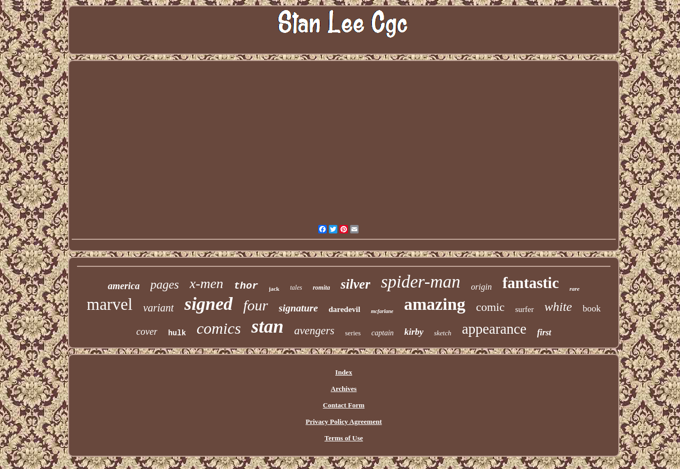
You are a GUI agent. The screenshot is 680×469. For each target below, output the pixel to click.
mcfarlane (382, 311)
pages (164, 284)
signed (208, 304)
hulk (177, 333)
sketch (442, 333)
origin (481, 286)
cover (146, 331)
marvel (109, 304)
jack (274, 288)
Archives (344, 389)
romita (321, 287)
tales (296, 287)
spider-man (421, 281)
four (255, 305)
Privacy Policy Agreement (343, 421)
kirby (413, 332)
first (544, 332)
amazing (434, 304)
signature (298, 308)
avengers (314, 330)
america (124, 286)
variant (158, 308)
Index (343, 372)
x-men (207, 283)
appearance (494, 329)
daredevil (344, 309)
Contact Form (343, 405)
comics (219, 328)
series (353, 333)
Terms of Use (344, 438)
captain (382, 333)
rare (575, 288)
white (558, 307)
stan (267, 326)
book (592, 308)
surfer (524, 309)
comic (490, 307)
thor (246, 286)
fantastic (531, 282)
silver (355, 284)
